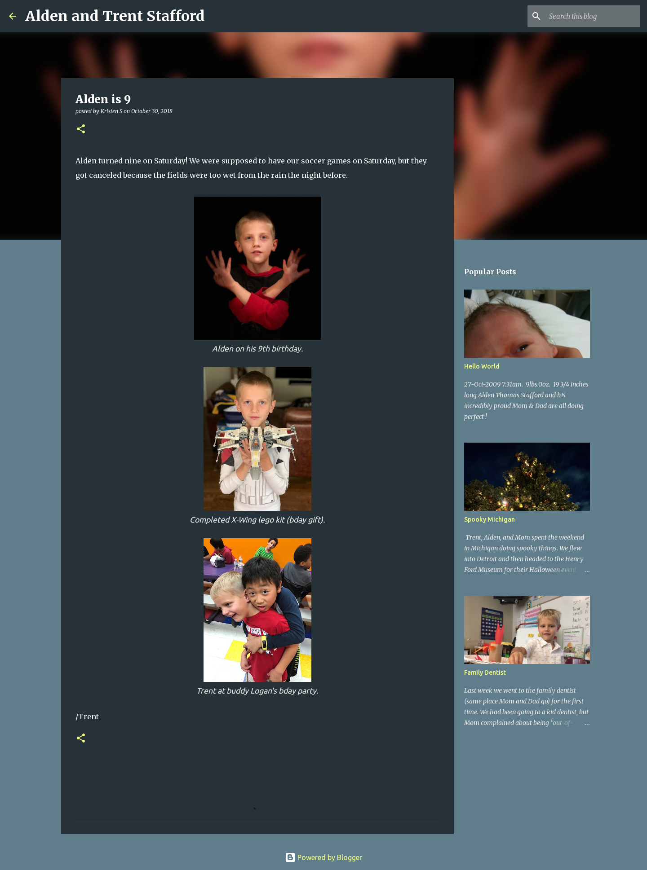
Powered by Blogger (323, 857)
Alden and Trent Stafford (115, 16)
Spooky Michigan (489, 519)
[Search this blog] (592, 16)
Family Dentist (485, 672)
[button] (80, 129)
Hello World (482, 366)
